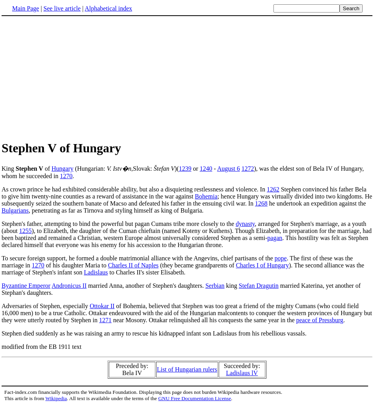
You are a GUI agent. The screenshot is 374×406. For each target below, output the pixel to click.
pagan (274, 238)
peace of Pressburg (319, 320)
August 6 (228, 168)
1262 (273, 189)
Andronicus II (69, 285)
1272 (247, 168)
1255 (25, 230)
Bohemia (206, 196)
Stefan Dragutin (259, 285)
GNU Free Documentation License (194, 398)
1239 (185, 168)
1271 (105, 320)
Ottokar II (102, 306)
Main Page (25, 8)
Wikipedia (56, 398)
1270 (66, 176)
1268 (261, 203)
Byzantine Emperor (26, 285)
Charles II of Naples (133, 265)
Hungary (63, 168)
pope (281, 258)
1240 (206, 168)
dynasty (245, 223)
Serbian (215, 285)
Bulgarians (15, 210)
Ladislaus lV (242, 373)
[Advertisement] (187, 78)
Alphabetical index (108, 8)
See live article (62, 8)
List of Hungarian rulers (187, 369)
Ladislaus (96, 272)
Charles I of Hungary (262, 265)
